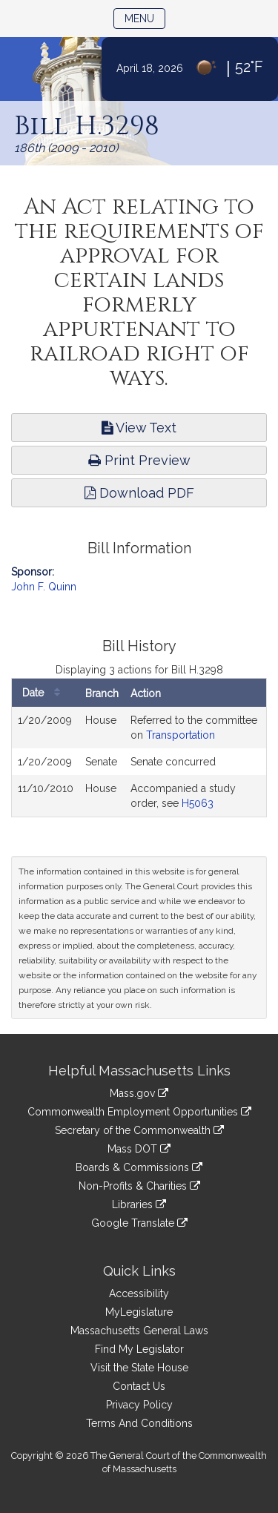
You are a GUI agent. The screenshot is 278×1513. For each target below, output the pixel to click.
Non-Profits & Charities (139, 1186)
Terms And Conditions (139, 1423)
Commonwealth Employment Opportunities (139, 1112)
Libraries (139, 1204)
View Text (139, 427)
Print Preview (139, 460)
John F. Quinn (43, 587)
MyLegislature (139, 1312)
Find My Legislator (139, 1349)
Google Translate (139, 1223)
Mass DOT (139, 1149)
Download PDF (139, 493)
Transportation (180, 735)
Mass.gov (139, 1093)
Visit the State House (139, 1368)
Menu (145, 17)
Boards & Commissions (139, 1167)
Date (44, 693)
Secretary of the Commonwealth (139, 1130)
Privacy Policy (139, 1405)
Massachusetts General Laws (139, 1330)
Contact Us (139, 1386)
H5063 (198, 803)
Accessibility (139, 1293)
